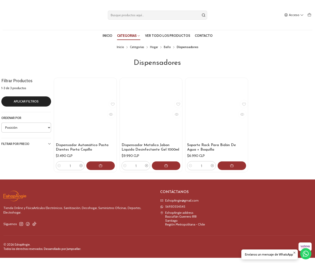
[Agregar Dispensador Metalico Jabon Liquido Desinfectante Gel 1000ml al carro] (170, 170)
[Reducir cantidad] (59, 171)
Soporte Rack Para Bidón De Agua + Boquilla (213, 146)
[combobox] (157, 15)
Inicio (120, 46)
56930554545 (172, 212)
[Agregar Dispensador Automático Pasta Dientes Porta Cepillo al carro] (104, 170)
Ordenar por (11, 117)
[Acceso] (294, 15)
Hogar (154, 46)
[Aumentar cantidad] (89, 171)
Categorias (137, 46)
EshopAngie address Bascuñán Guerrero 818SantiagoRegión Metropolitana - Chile (182, 224)
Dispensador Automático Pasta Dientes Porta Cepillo (84, 146)
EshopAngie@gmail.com (179, 206)
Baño (167, 46)
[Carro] (309, 15)
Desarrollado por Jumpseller (62, 254)
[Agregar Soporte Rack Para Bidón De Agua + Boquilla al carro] (236, 170)
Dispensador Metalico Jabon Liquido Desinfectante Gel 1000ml (148, 149)
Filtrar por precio (26, 142)
